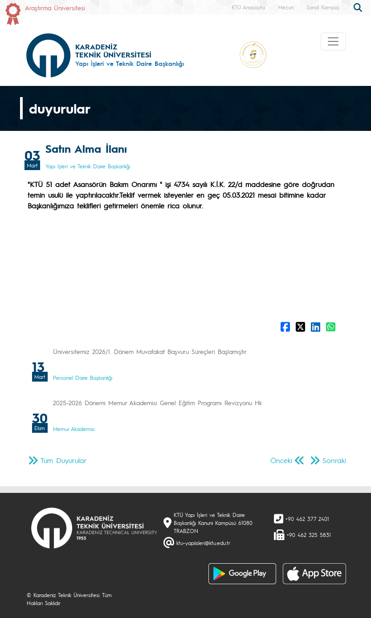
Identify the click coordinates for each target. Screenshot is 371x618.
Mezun (286, 7)
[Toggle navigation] (333, 41)
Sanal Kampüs (322, 7)
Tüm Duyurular (64, 460)
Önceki (281, 460)
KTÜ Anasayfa (248, 7)
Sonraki (334, 460)
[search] (359, 6)
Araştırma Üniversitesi (55, 8)
